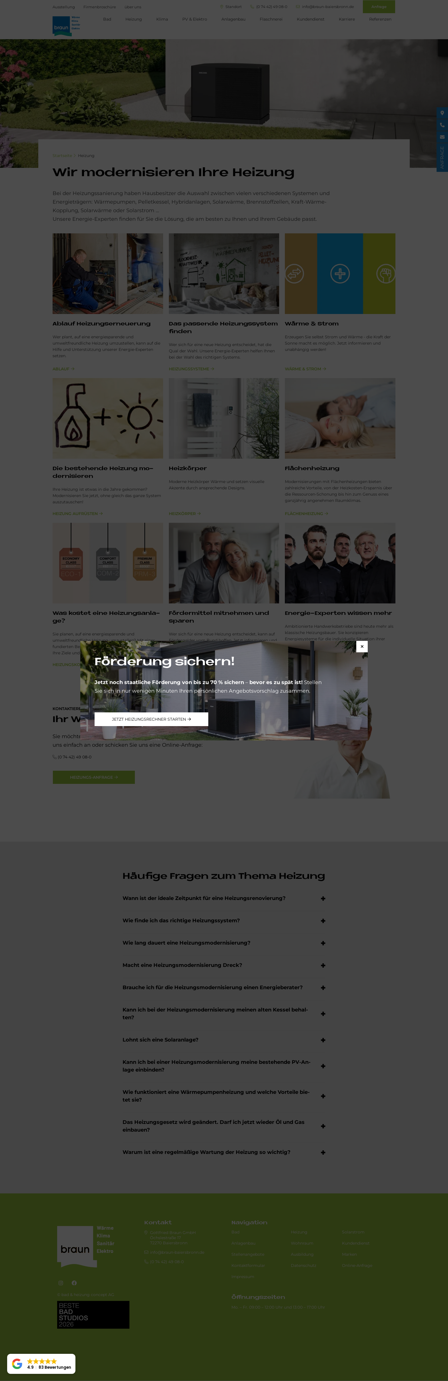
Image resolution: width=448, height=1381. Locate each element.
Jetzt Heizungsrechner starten (149, 719)
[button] (41, 1364)
